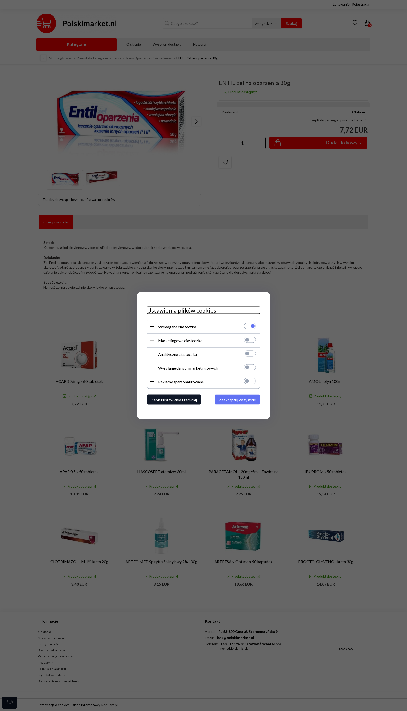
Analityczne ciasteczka (177, 354)
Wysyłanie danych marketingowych (188, 367)
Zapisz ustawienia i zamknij (174, 399)
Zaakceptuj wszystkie (237, 399)
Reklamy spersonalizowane (181, 381)
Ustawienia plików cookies (181, 310)
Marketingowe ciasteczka (180, 340)
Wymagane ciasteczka (177, 326)
